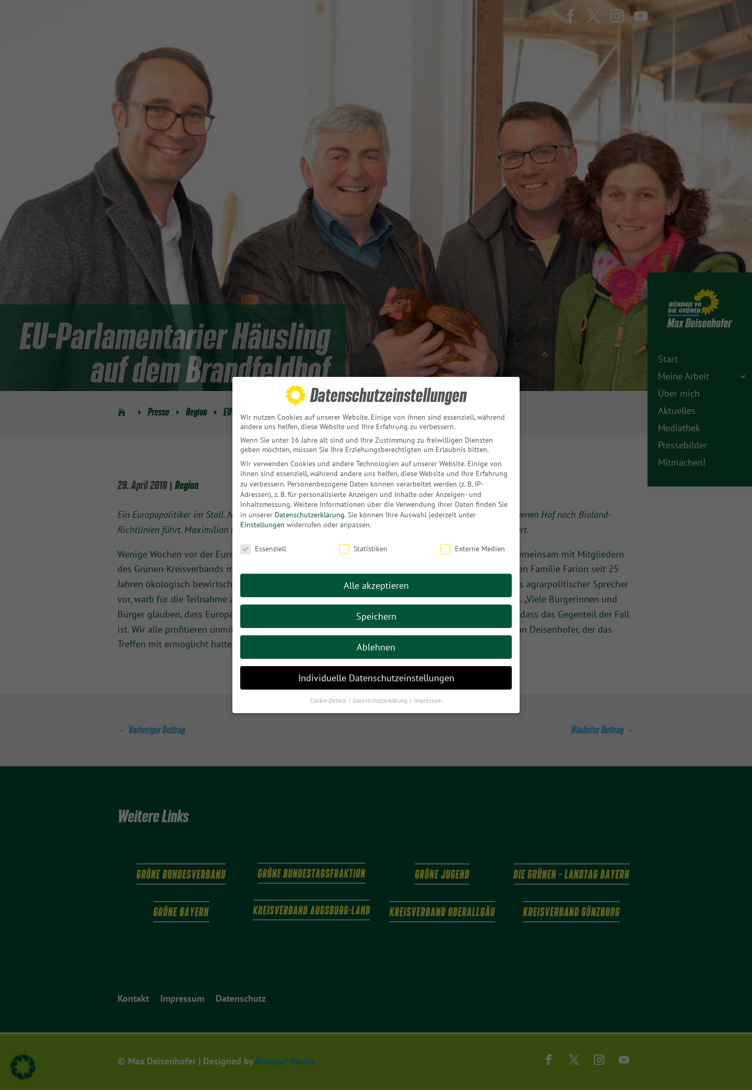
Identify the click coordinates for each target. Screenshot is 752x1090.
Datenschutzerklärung (310, 512)
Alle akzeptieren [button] (376, 583)
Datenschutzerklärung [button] (381, 697)
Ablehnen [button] (376, 644)
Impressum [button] (428, 697)
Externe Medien (472, 546)
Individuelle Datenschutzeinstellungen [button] (376, 675)
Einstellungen (262, 522)
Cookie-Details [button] (329, 697)
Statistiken (363, 546)
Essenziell (263, 546)
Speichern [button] (376, 614)
